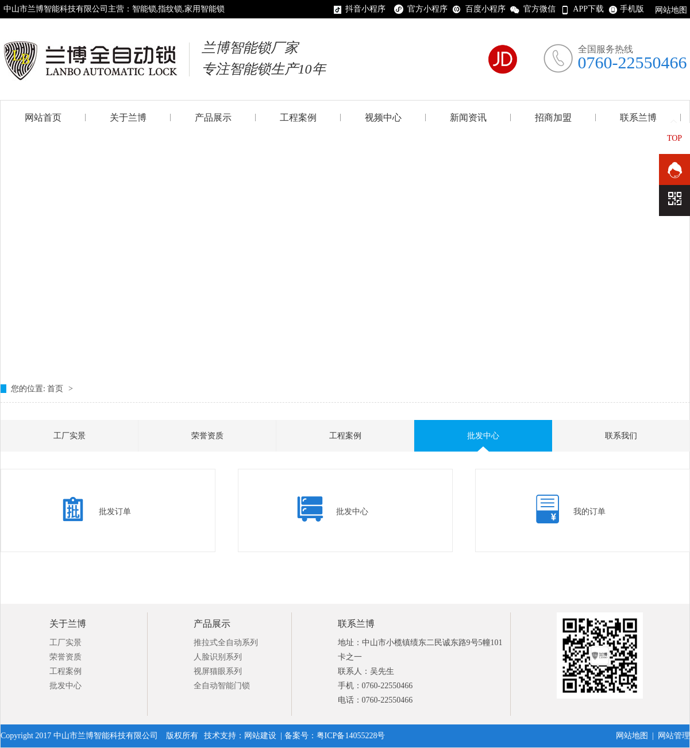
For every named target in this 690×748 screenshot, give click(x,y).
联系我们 (621, 435)
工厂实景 (69, 435)
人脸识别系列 (218, 657)
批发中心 (483, 435)
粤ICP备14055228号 (351, 735)
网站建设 (260, 735)
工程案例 (298, 117)
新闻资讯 (468, 117)
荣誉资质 (207, 435)
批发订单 (115, 511)
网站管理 (674, 735)
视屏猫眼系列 (218, 671)
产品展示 (213, 117)
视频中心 (383, 117)
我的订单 (589, 511)
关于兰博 (128, 117)
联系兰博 (638, 117)
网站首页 (43, 117)
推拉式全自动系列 (226, 642)
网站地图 (671, 10)
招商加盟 (553, 117)
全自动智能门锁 (222, 685)
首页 (56, 388)
